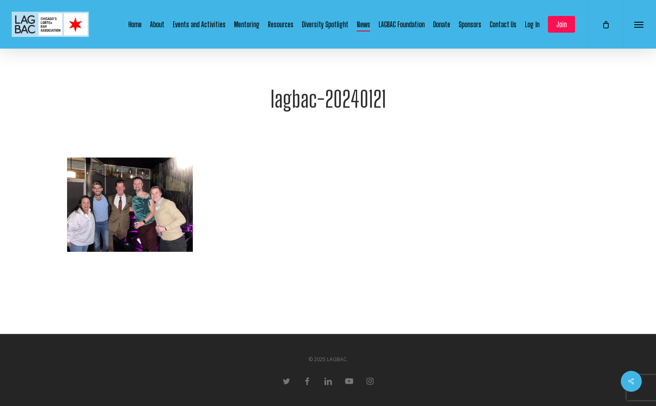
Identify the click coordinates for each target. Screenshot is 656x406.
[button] (639, 24)
